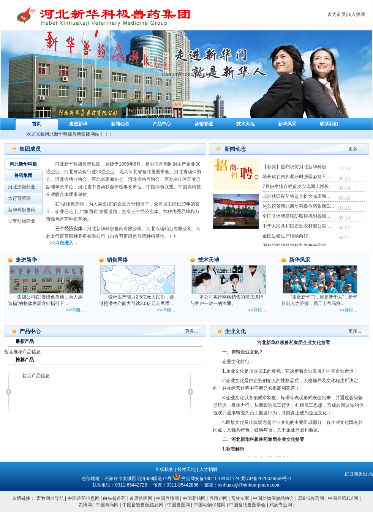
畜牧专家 (240, 498)
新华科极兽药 (21, 209)
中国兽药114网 (343, 498)
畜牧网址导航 (50, 498)
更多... (354, 149)
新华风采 (287, 123)
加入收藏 (356, 14)
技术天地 (245, 123)
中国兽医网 (178, 504)
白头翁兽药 (114, 498)
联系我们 (329, 123)
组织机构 (164, 469)
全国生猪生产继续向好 (285, 236)
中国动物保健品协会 (273, 498)
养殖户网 (218, 498)
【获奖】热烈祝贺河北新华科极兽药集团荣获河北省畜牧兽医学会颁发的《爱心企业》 (298, 166)
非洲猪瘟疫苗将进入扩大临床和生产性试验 (298, 196)
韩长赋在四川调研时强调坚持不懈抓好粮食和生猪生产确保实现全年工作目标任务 (298, 176)
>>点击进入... (63, 242)
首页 (36, 123)
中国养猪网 (167, 498)
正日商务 (354, 474)
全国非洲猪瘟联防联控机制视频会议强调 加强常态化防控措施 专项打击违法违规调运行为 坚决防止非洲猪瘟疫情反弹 (298, 216)
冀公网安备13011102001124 (210, 478)
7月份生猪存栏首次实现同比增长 (295, 186)
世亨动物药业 (21, 221)
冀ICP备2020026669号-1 (266, 478)
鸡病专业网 (280, 504)
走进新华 (78, 123)
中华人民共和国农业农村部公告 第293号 (298, 226)
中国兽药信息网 (84, 498)
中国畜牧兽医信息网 (142, 504)
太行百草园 (19, 198)
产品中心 (162, 123)
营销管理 (203, 123)
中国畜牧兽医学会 (248, 504)
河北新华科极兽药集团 (23, 169)
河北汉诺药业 (21, 187)
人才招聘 (208, 469)
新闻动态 (120, 123)
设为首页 (336, 14)
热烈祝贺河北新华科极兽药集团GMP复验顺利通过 (298, 206)
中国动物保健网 (210, 504)
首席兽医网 (141, 498)
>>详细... (75, 310)
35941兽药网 (311, 498)
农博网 (85, 504)
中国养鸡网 (194, 498)
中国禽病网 (108, 504)
